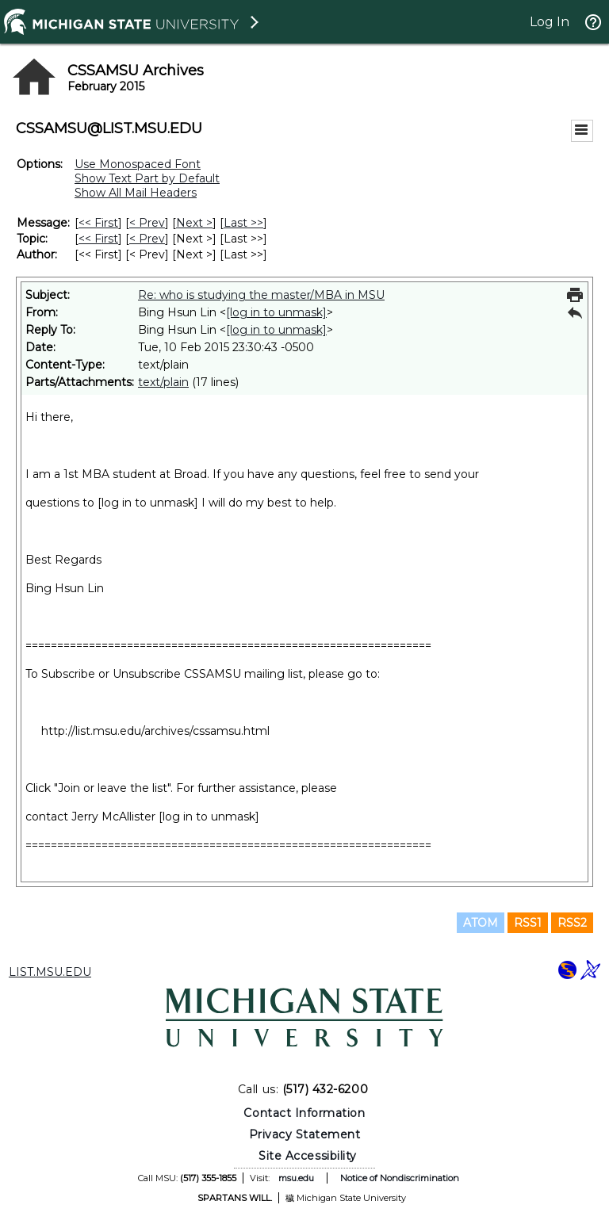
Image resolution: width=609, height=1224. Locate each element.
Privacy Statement (305, 1134)
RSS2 (572, 923)
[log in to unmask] (276, 312)
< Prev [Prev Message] (147, 223)
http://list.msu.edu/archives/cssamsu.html (155, 731)
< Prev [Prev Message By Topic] (147, 238)
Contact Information (304, 1113)
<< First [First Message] (98, 223)
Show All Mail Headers (136, 193)
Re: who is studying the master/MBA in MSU (261, 295)
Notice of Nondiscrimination (399, 1178)
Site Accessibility (308, 1156)
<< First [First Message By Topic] (98, 238)
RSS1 (528, 923)
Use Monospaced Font (138, 164)
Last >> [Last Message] (243, 223)
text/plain (163, 382)
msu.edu (296, 1178)
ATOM (480, 923)
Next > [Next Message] (194, 223)
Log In (549, 21)
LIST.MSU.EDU (50, 972)
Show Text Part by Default (147, 178)
